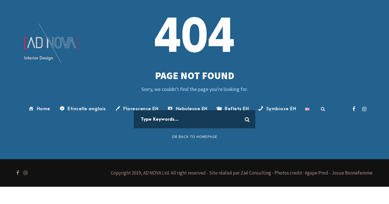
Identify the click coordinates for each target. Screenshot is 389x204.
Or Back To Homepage (194, 136)
